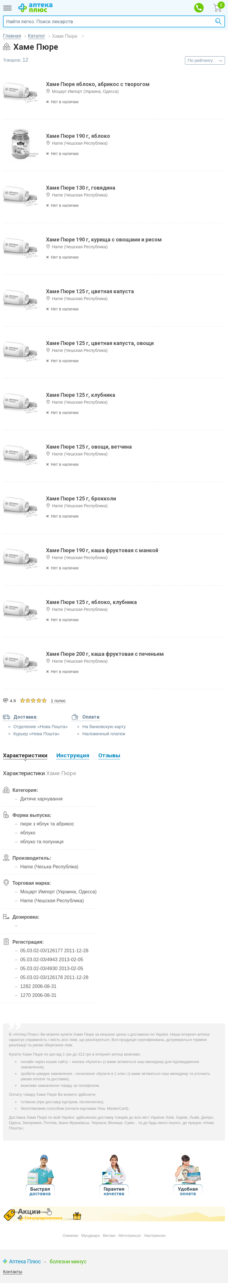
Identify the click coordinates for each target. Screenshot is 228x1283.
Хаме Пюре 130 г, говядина (80, 188)
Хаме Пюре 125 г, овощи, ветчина (89, 447)
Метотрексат (129, 1235)
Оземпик (70, 1235)
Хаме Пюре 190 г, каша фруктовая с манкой (102, 550)
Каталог (36, 35)
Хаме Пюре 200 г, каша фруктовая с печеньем (105, 654)
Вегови (109, 1235)
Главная (12, 35)
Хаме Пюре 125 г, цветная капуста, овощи (100, 343)
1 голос (58, 700)
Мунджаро (90, 1235)
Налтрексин (154, 1235)
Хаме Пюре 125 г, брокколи (81, 498)
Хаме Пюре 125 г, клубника (80, 395)
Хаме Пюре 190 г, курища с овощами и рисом (104, 239)
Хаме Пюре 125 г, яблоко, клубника (91, 602)
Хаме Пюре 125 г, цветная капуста (90, 291)
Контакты (12, 1271)
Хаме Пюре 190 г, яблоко (78, 136)
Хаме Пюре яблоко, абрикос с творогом (98, 84)
